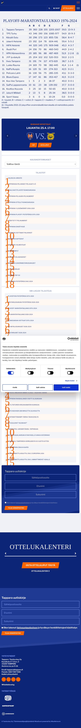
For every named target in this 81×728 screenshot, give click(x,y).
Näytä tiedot (69, 381)
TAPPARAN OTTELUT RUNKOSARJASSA (21, 202)
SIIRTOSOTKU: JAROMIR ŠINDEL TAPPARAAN (23, 429)
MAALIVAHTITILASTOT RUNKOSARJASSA (21, 190)
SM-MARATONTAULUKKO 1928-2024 (20, 314)
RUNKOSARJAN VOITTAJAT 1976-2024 (21, 320)
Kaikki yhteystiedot (10, 674)
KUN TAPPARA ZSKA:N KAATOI (18, 447)
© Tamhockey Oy (7, 721)
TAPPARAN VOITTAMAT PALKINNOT (20, 233)
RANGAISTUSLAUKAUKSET (17, 257)
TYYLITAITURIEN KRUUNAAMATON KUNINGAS (23, 405)
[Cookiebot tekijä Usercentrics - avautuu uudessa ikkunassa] (69, 339)
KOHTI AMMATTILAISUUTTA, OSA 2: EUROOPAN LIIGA (26, 453)
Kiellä (15, 387)
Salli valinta (40, 387)
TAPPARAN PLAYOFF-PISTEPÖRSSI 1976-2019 (24, 214)
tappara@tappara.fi (15, 670)
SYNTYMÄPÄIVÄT (14, 269)
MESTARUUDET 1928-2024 (17, 332)
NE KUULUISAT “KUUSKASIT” (17, 423)
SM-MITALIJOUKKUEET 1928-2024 (19, 326)
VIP (33, 145)
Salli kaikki (66, 387)
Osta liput (44, 145)
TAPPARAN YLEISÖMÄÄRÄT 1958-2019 (21, 208)
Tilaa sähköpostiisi (16, 508)
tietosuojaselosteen (23, 503)
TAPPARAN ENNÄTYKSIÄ (16, 226)
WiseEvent (38, 721)
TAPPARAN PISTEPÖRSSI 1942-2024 (20, 281)
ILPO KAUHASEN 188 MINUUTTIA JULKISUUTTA (24, 411)
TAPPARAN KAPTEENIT (16, 239)
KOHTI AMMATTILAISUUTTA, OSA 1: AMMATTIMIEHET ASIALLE (29, 459)
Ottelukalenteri (40, 571)
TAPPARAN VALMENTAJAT (17, 245)
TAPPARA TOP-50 (14, 275)
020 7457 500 (14, 672)
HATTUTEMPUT (13, 251)
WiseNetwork (56, 721)
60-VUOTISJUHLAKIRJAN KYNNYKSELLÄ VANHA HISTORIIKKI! (29, 435)
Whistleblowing (8, 685)
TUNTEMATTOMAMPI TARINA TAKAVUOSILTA (23, 417)
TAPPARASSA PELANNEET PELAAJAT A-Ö (22, 184)
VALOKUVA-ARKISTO (15, 178)
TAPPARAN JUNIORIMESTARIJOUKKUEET (21, 263)
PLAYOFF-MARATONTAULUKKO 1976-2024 (22, 308)
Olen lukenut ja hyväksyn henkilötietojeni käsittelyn (31, 503)
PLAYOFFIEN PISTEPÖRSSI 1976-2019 (21, 296)
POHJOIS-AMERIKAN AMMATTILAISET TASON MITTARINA (27, 392)
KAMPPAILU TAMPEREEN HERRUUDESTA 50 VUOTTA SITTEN (28, 441)
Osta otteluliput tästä (40, 565)
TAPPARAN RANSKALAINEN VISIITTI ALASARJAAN (25, 399)
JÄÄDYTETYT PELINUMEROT (17, 220)
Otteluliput (68, 8)
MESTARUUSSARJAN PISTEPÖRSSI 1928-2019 (23, 302)
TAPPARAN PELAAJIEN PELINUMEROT (21, 196)
